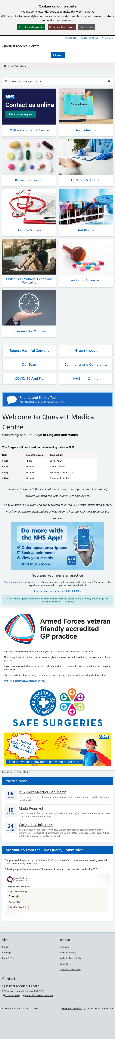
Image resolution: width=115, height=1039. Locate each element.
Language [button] (71, 38)
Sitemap (6, 952)
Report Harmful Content (29, 350)
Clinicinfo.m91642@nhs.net (37, 995)
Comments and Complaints (85, 364)
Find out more (87, 27)
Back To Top (8, 958)
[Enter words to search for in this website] (41, 55)
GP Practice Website (72, 1008)
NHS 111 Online (85, 378)
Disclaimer (65, 946)
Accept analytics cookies (31, 27)
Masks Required (31, 808)
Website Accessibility (70, 958)
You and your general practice (19, 582)
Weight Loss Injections (36, 825)
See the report (17, 907)
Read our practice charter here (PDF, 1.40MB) (57, 591)
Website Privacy (68, 952)
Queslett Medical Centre (20, 46)
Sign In (5, 946)
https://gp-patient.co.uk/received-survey (24, 680)
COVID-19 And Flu (29, 378)
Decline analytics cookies (62, 27)
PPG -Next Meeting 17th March (28, 81)
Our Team (29, 364)
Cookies (64, 963)
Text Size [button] (107, 38)
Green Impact (86, 350)
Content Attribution (70, 969)
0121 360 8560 (89, 38)
